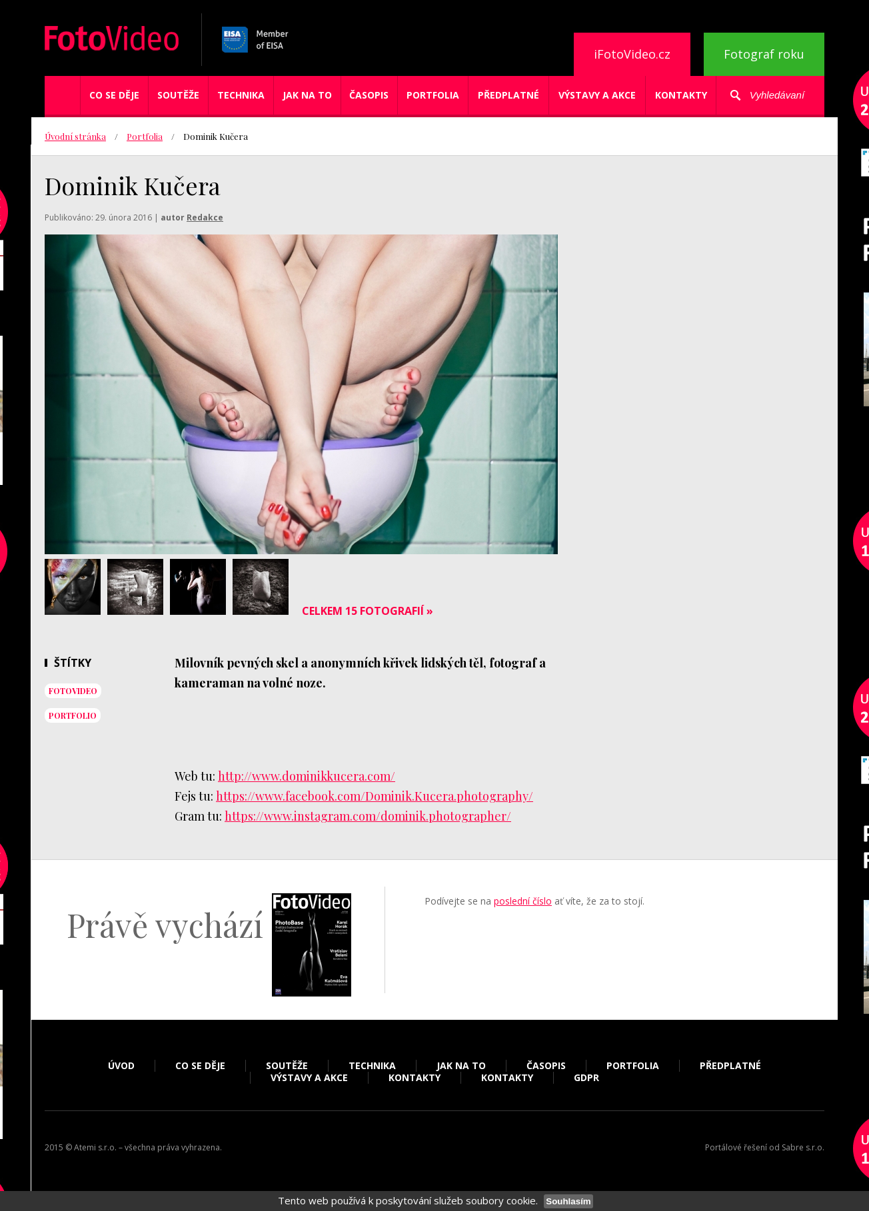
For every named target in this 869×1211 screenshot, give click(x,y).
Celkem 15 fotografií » (367, 611)
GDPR (586, 1078)
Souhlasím (568, 1201)
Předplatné (508, 95)
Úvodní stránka (75, 136)
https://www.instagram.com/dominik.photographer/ (368, 816)
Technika (241, 95)
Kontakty (681, 95)
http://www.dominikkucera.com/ (306, 776)
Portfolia (433, 95)
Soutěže (178, 95)
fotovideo (73, 690)
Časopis (369, 95)
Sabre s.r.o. (803, 1147)
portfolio (73, 715)
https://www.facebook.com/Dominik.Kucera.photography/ (374, 796)
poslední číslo (523, 901)
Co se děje (114, 95)
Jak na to (307, 95)
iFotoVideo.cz (632, 54)
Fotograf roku (764, 54)
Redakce (205, 217)
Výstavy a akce (597, 95)
